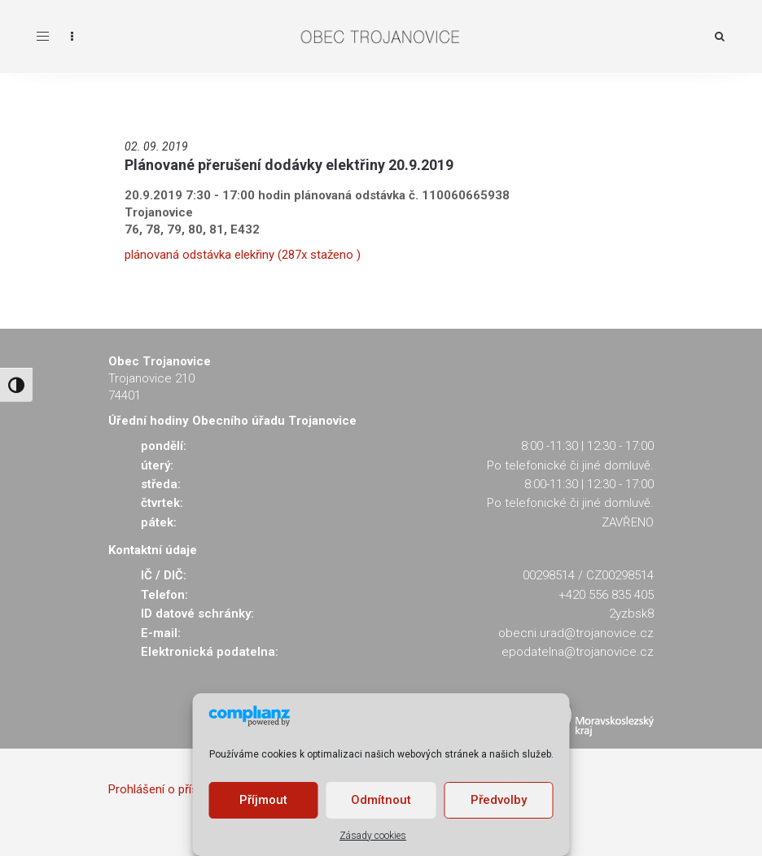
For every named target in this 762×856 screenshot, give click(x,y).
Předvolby (499, 800)
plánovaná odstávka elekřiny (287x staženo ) (243, 254)
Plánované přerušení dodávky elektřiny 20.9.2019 (289, 164)
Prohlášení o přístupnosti (175, 789)
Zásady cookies (372, 835)
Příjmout (263, 800)
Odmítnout (381, 800)
